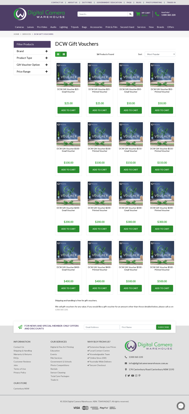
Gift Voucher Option (32, 64)
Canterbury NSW (21, 388)
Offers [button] (170, 27)
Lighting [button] (64, 27)
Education (55, 350)
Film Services (56, 358)
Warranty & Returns (23, 354)
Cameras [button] (19, 27)
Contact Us (57, 2)
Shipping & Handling (23, 350)
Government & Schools (61, 361)
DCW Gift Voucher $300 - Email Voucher (131, 209)
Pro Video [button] (42, 27)
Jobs (16, 365)
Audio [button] (53, 27)
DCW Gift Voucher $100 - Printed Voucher (100, 149)
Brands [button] (160, 27)
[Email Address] (102, 327)
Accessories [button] (96, 27)
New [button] (151, 27)
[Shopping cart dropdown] (143, 14)
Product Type (32, 57)
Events (53, 354)
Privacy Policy (20, 372)
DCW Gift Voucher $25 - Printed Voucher (100, 90)
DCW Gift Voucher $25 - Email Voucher (68, 90)
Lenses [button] (30, 27)
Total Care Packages (59, 376)
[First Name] (138, 327)
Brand (32, 51)
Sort (140, 54)
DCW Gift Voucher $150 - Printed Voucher (162, 149)
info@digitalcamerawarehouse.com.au (148, 363)
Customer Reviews (22, 361)
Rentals (54, 369)
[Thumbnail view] (58, 54)
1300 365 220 (168, 14)
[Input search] (102, 14)
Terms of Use (20, 369)
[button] (32, 44)
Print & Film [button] (111, 27)
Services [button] (141, 27)
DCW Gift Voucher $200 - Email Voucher (68, 209)
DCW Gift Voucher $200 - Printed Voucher (100, 209)
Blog (138, 2)
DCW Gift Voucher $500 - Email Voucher (131, 268)
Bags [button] (84, 27)
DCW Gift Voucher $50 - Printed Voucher (162, 90)
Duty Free (87, 2)
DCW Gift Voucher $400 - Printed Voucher (100, 268)
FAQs (129, 2)
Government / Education (109, 2)
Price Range (32, 71)
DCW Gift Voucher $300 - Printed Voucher (162, 209)
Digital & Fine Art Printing (62, 347)
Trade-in (54, 380)
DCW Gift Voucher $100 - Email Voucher (68, 149)
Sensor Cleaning (57, 372)
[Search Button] (130, 14)
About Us (72, 2)
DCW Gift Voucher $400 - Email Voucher (68, 268)
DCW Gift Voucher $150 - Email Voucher (131, 149)
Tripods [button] (75, 27)
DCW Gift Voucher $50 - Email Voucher (131, 90)
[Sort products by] (160, 54)
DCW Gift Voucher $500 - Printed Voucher (162, 268)
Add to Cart (68, 110)
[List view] (64, 54)
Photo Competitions (59, 365)
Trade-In (171, 2)
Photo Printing (154, 2)
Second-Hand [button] (127, 27)
